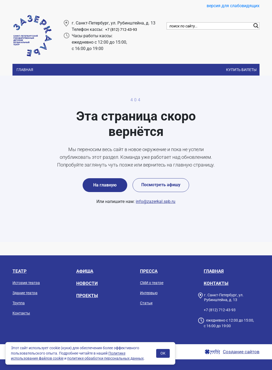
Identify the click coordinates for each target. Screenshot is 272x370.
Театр (19, 271)
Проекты (87, 295)
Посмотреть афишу (160, 184)
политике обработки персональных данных (105, 358)
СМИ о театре (151, 283)
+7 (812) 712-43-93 (121, 29)
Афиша (84, 271)
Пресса (149, 271)
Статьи (146, 303)
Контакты (21, 313)
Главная (24, 70)
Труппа (18, 303)
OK (162, 353)
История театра (26, 283)
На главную (105, 185)
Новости (87, 283)
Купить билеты (241, 70)
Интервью (149, 293)
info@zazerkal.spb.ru (155, 201)
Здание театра (24, 293)
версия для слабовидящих (233, 5)
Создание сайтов (241, 352)
